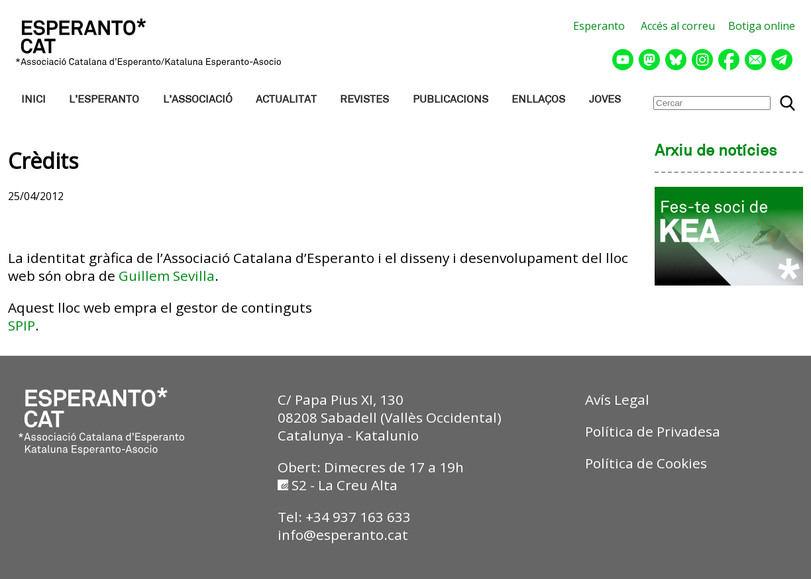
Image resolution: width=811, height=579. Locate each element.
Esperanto (599, 26)
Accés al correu (678, 26)
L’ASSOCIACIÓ (198, 100)
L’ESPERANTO (104, 100)
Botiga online (761, 26)
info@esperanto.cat (343, 534)
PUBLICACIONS (450, 100)
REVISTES (364, 100)
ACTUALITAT (286, 100)
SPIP (21, 325)
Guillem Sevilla (167, 275)
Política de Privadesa (652, 431)
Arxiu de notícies (716, 151)
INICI (33, 100)
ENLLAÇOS (538, 100)
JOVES (605, 100)
